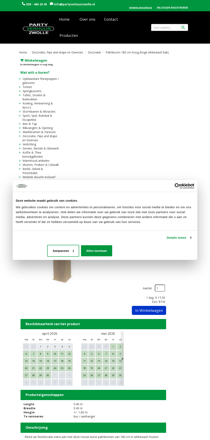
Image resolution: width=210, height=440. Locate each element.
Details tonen (176, 238)
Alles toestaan (164, 251)
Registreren (179, 3)
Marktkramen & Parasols (37, 133)
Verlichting (28, 145)
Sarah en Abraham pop (80, 388)
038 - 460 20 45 (36, 4)
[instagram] (187, 436)
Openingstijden (164, 363)
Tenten (26, 88)
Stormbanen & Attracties (37, 113)
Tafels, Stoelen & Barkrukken (32, 98)
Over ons (87, 20)
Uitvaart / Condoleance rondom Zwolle (81, 382)
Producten (68, 36)
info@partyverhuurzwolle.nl (42, 8)
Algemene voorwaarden (170, 371)
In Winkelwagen (171, 93)
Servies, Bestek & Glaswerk (39, 150)
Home (64, 20)
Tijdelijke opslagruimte (81, 392)
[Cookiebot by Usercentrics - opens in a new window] (176, 186)
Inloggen (163, 3)
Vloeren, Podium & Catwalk (39, 166)
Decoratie (94, 53)
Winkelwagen (32, 61)
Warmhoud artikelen (34, 162)
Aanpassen (104, 251)
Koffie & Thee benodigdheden (31, 156)
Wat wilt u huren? (33, 73)
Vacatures (71, 367)
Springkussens (30, 92)
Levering (114, 363)
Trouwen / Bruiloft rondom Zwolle (77, 373)
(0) (140, 3)
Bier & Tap (28, 125)
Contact (111, 20)
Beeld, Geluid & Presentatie (39, 170)
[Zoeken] (183, 28)
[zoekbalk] (169, 28)
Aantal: (169, 71)
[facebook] (180, 436)
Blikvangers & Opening (36, 129)
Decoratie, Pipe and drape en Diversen (57, 53)
